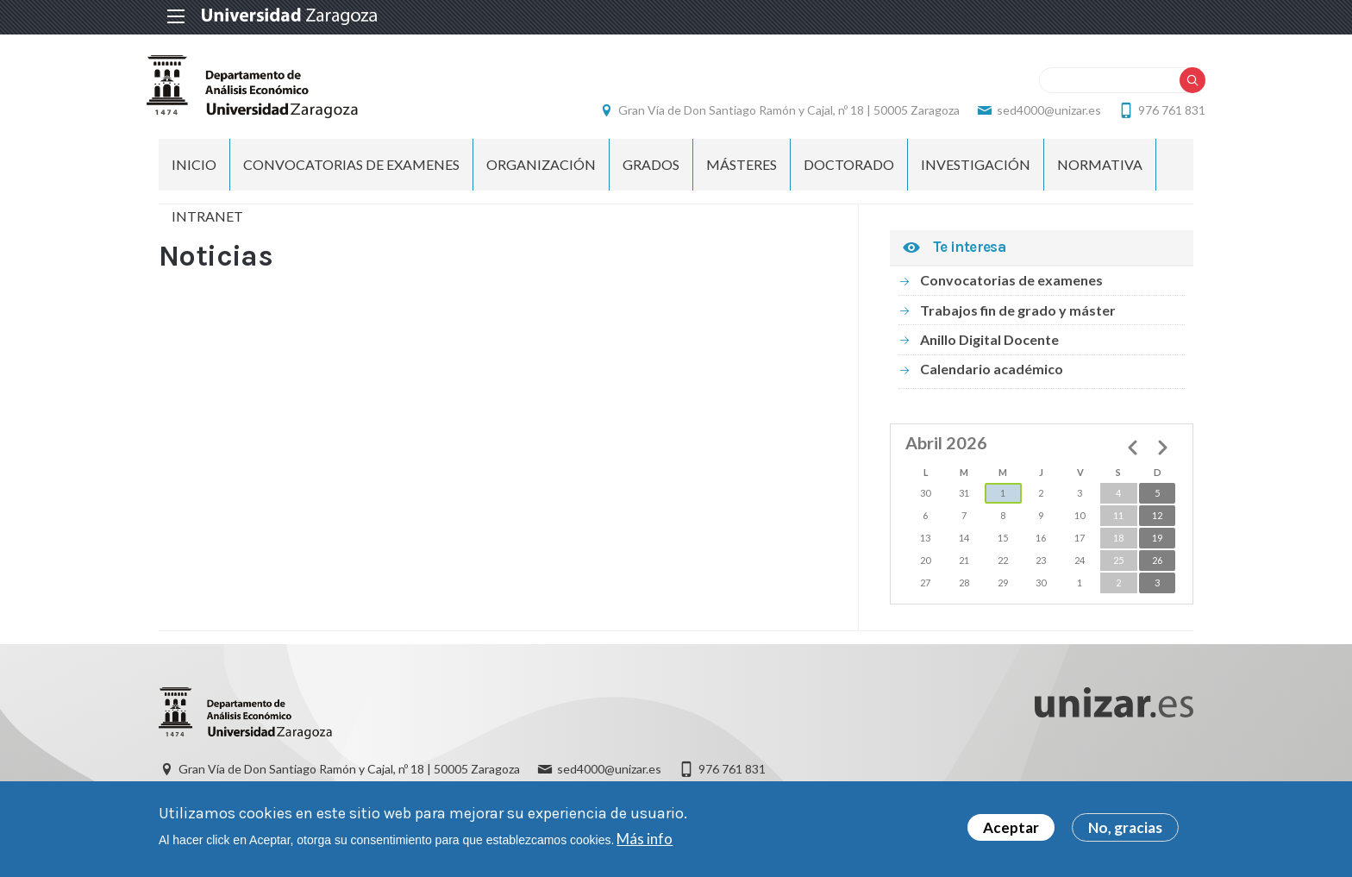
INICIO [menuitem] (194, 168)
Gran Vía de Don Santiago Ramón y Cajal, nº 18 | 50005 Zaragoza (777, 111)
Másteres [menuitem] (741, 168)
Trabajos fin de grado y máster (1018, 312)
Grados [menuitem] (651, 168)
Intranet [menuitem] (207, 219)
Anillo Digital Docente (989, 343)
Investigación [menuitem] (975, 168)
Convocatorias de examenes (1011, 283)
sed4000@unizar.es (1037, 111)
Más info (645, 839)
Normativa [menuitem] (1099, 168)
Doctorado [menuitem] (849, 168)
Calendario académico (991, 372)
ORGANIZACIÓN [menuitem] (541, 168)
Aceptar (1011, 828)
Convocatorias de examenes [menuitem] (351, 168)
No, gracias (1125, 828)
